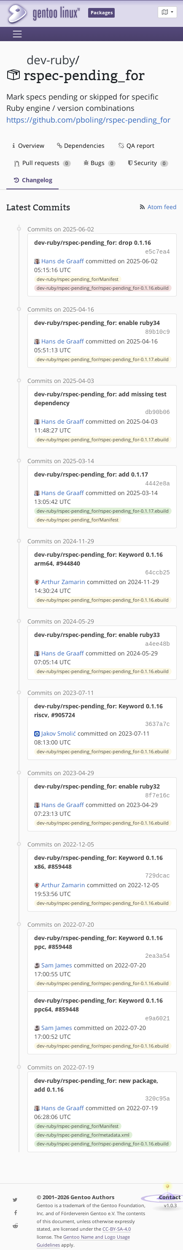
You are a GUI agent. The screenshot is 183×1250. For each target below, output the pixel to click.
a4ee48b (157, 639)
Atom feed (157, 207)
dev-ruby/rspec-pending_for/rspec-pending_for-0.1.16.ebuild (103, 287)
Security (148, 163)
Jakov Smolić (58, 727)
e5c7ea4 (157, 251)
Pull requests (42, 163)
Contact (170, 1187)
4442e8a (157, 481)
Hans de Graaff (62, 260)
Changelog (32, 180)
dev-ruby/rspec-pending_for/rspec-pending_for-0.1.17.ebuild (103, 358)
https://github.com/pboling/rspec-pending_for (88, 120)
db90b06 (157, 410)
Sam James (56, 957)
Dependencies (81, 145)
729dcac (157, 869)
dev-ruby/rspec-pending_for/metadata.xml (83, 1125)
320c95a (157, 1089)
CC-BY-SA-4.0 (116, 1219)
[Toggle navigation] (17, 34)
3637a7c (157, 719)
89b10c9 (157, 331)
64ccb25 (157, 569)
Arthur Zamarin (63, 578)
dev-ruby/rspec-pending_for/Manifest (77, 278)
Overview (28, 145)
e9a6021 (157, 1010)
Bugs (99, 163)
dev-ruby (51, 60)
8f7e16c (157, 789)
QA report (135, 145)
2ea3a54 (157, 948)
